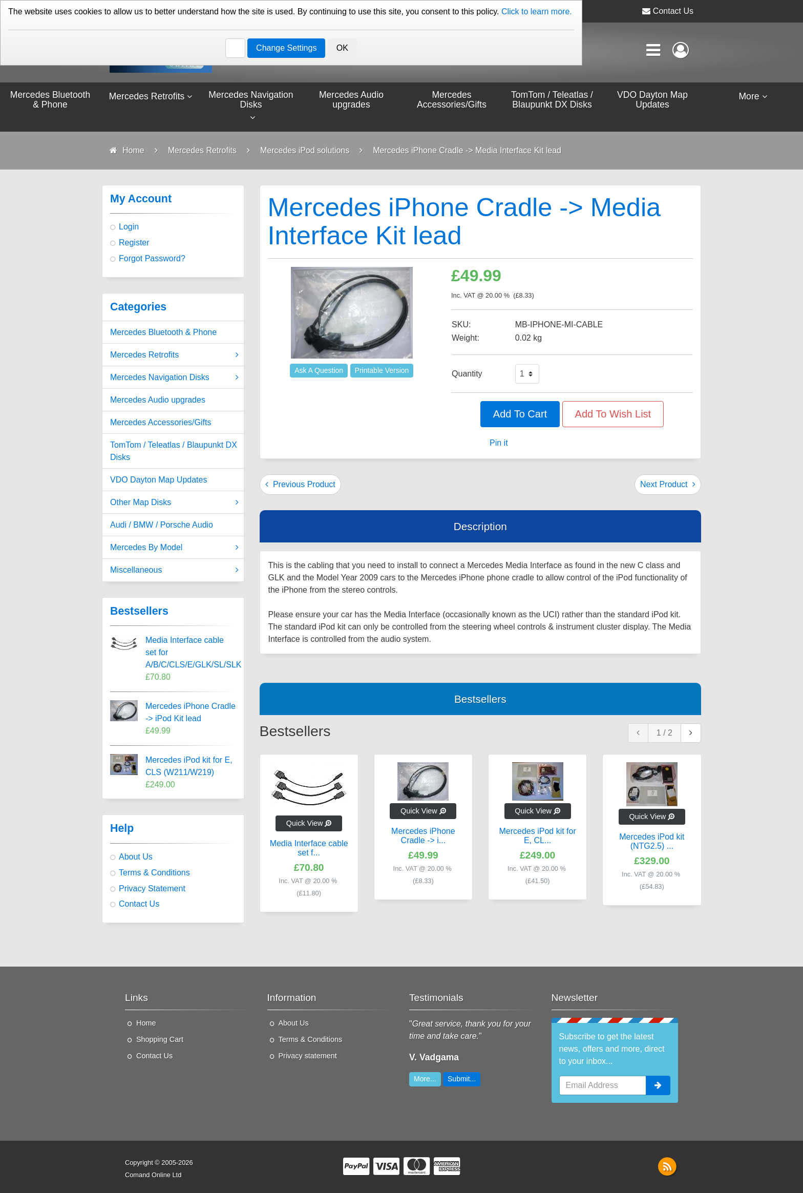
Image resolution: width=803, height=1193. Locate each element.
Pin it (499, 444)
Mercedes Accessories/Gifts (160, 424)
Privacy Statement (152, 890)
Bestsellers (480, 700)
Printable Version (382, 372)
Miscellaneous (174, 572)
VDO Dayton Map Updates (158, 481)
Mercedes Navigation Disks (174, 379)
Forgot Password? (152, 260)
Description (480, 528)
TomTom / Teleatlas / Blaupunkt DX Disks (173, 452)
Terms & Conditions (154, 874)
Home (146, 1024)
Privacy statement (308, 1057)
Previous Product (300, 486)
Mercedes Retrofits (174, 356)
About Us (136, 858)
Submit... (462, 1080)
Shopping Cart (159, 1041)
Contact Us (673, 11)
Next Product (667, 486)
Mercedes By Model (174, 549)
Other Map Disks (174, 504)
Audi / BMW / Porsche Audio (161, 526)
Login (129, 228)
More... (425, 1080)
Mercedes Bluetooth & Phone (163, 333)
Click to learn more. (536, 11)
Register (134, 244)
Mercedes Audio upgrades (157, 401)
